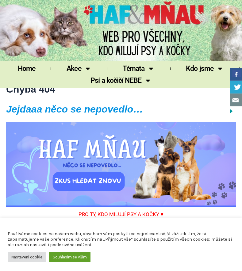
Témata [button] (139, 68)
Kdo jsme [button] (205, 68)
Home (26, 68)
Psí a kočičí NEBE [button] (121, 80)
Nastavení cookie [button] (26, 257)
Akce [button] (79, 68)
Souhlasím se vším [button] (70, 257)
